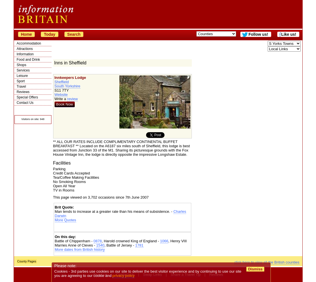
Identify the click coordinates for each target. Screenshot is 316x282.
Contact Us (25, 103)
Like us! (288, 34)
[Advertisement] (122, 227)
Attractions (25, 49)
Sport (21, 81)
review (72, 99)
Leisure (22, 76)
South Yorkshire (67, 86)
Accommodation (29, 43)
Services (23, 70)
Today (49, 34)
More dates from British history (80, 249)
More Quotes (65, 220)
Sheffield (62, 82)
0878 (97, 241)
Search (74, 34)
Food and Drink (28, 60)
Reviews (23, 92)
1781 (139, 245)
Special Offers (27, 97)
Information (25, 54)
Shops (21, 65)
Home (26, 34)
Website (61, 94)
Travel (21, 87)
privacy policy (124, 275)
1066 (164, 241)
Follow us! (258, 34)
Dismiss (255, 269)
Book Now (64, 104)
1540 (100, 245)
